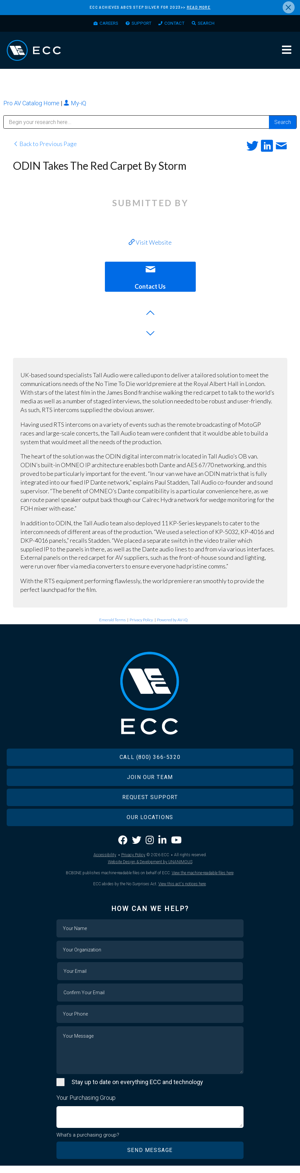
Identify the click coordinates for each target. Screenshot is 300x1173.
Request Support (150, 804)
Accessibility (105, 862)
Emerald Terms (112, 622)
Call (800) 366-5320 (150, 764)
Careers (106, 23)
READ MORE (198, 7)
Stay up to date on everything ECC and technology (137, 1089)
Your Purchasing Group (86, 1105)
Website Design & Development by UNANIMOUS (150, 869)
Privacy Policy (141, 622)
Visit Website (150, 245)
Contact (176, 23)
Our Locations (150, 824)
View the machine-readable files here (203, 880)
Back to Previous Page (45, 146)
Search (210, 23)
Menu (286, 51)
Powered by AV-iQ (172, 622)
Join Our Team (150, 784)
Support (140, 23)
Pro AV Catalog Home (32, 105)
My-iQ (74, 105)
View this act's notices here (182, 891)
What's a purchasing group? (87, 1142)
